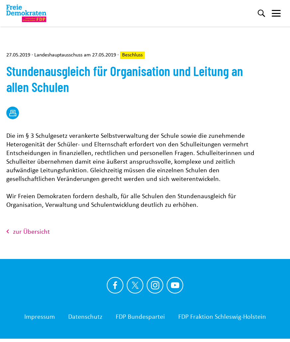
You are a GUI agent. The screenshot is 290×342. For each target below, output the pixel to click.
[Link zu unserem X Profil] (135, 285)
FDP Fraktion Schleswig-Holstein (222, 316)
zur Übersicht (28, 231)
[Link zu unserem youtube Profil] (175, 285)
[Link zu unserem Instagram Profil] (155, 285)
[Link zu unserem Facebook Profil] (115, 285)
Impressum (39, 316)
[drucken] (12, 113)
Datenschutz (85, 316)
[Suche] (261, 13)
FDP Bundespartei (140, 316)
